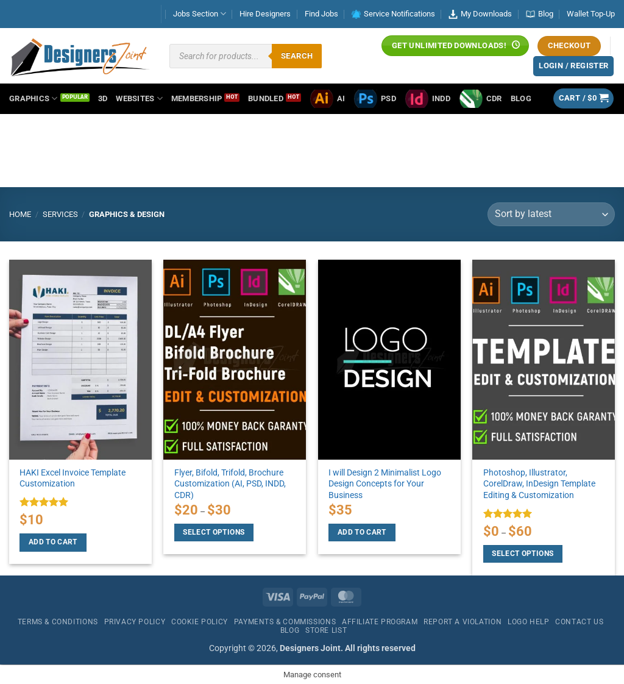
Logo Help (529, 622)
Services (60, 214)
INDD (427, 99)
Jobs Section (199, 14)
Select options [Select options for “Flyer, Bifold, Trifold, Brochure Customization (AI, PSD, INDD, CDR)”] (213, 532)
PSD (374, 99)
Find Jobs (321, 13)
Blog (539, 13)
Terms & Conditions (58, 622)
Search (297, 55)
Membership (196, 98)
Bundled (265, 98)
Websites (139, 98)
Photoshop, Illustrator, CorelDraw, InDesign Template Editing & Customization (539, 484)
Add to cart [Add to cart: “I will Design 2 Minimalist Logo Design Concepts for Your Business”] (362, 532)
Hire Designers (265, 13)
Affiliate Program (379, 622)
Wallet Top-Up (591, 13)
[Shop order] (551, 214)
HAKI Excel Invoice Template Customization (73, 479)
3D (103, 98)
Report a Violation (463, 622)
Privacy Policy (135, 622)
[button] (583, 98)
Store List (326, 630)
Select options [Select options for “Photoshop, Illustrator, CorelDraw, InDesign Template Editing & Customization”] (522, 553)
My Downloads (480, 14)
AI (328, 99)
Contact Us (579, 622)
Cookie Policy (199, 622)
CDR (480, 99)
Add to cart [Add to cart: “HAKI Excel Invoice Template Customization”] (53, 542)
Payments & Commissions (285, 622)
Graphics (33, 98)
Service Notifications (393, 14)
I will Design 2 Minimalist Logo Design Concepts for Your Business (384, 484)
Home (20, 214)
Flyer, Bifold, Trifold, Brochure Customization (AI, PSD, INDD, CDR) (230, 484)
